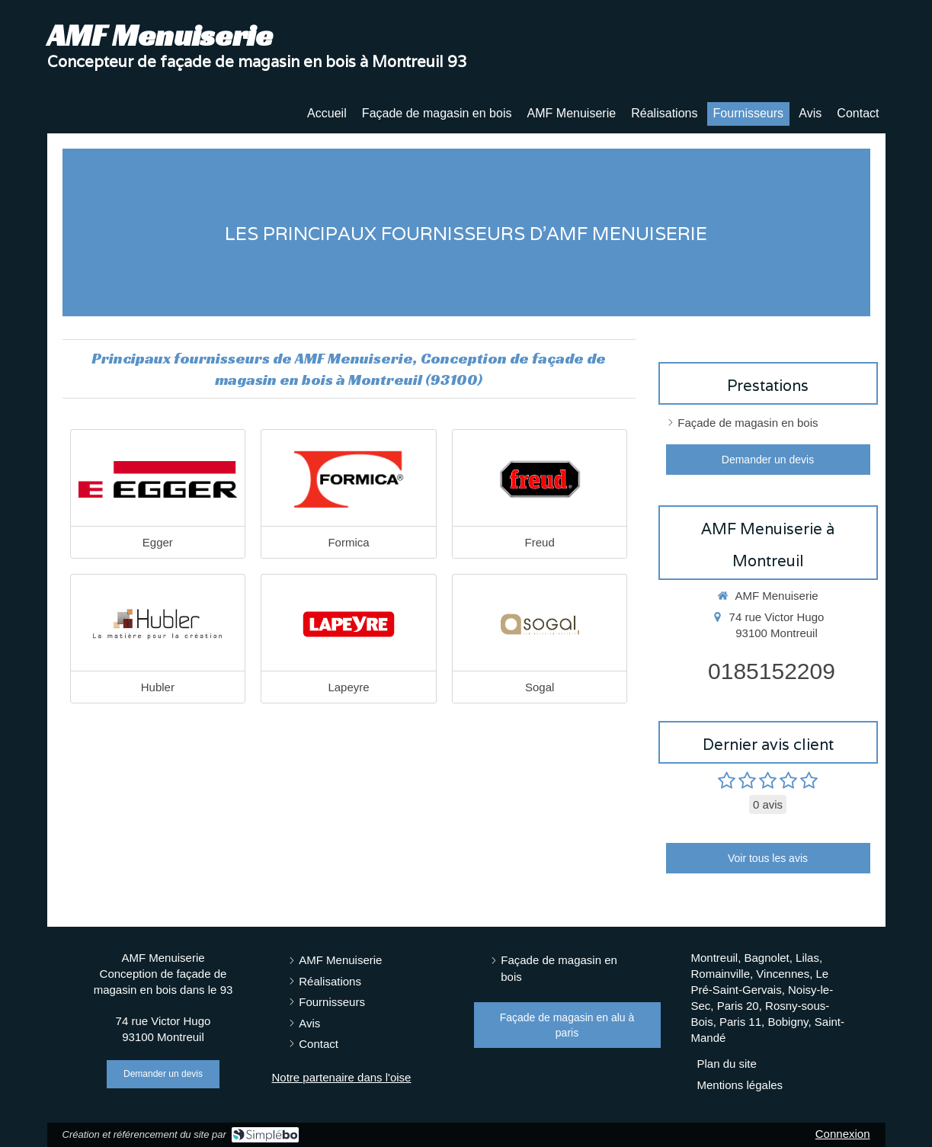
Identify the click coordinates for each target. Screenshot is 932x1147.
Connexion (842, 1133)
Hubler (158, 687)
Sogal (539, 687)
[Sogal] (540, 624)
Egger (158, 542)
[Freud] (540, 479)
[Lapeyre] (348, 624)
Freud (540, 542)
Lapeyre (348, 687)
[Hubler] (158, 624)
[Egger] (158, 479)
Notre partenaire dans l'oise (342, 1077)
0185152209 (771, 671)
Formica (348, 542)
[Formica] (348, 479)
